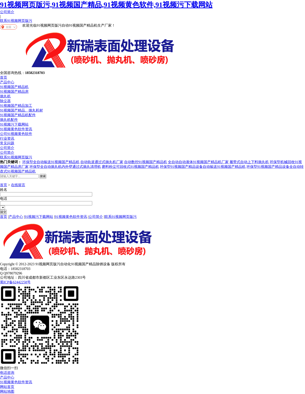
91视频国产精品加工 (16, 105)
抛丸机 (5, 96)
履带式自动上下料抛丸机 (249, 162)
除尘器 (5, 101)
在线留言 (18, 185)
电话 (3, 198)
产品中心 (7, 82)
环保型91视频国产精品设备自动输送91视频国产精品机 (203, 167)
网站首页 (7, 387)
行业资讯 (7, 138)
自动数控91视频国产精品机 (145, 162)
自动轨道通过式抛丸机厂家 (101, 162)
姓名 (3, 190)
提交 (3, 212)
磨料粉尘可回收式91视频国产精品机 (130, 167)
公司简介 (7, 12)
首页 (3, 77)
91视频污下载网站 (14, 124)
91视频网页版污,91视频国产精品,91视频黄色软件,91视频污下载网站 (106, 5)
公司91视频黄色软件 (16, 134)
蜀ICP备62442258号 (15, 282)
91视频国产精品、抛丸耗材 (21, 110)
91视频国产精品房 (14, 91)
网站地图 (7, 391)
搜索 (43, 176)
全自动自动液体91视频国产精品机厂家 (198, 162)
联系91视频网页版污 (16, 21)
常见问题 (7, 143)
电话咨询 (7, 373)
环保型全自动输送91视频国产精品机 (50, 162)
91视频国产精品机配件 (18, 115)
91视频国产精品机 (14, 87)
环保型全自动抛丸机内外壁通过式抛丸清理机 (65, 167)
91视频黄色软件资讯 (16, 129)
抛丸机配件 (9, 120)
